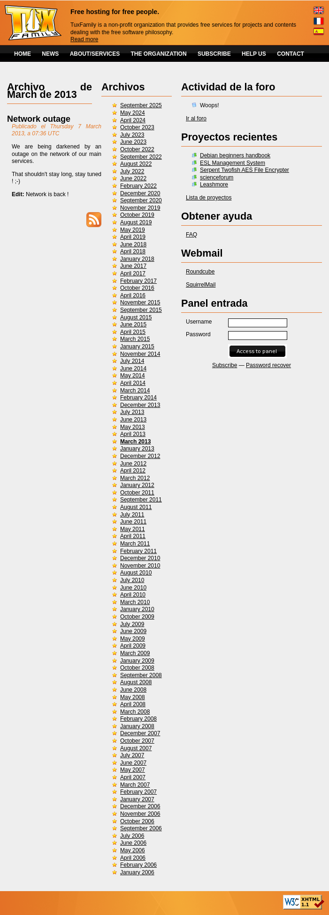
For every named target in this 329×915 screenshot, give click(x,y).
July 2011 (132, 514)
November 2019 (140, 208)
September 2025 (141, 105)
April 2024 (132, 120)
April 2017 (132, 273)
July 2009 (132, 624)
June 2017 (133, 266)
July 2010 (132, 580)
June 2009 (133, 631)
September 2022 (141, 157)
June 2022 (133, 178)
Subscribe (224, 365)
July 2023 (132, 135)
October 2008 (137, 667)
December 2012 (140, 456)
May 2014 (132, 375)
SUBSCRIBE (214, 54)
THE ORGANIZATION (159, 54)
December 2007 (140, 733)
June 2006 (133, 843)
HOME (22, 54)
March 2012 (135, 478)
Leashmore (214, 184)
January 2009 (137, 660)
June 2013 (133, 419)
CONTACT (290, 54)
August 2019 (136, 222)
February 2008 (138, 719)
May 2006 (132, 850)
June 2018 (133, 244)
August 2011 (136, 507)
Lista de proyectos (208, 197)
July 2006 (132, 836)
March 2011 (135, 543)
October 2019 (137, 215)
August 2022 (136, 164)
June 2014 (133, 368)
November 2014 (140, 354)
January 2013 (137, 448)
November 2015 (140, 302)
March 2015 (135, 339)
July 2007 (132, 755)
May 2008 (132, 697)
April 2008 (132, 704)
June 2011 (133, 521)
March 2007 (135, 785)
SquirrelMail (200, 284)
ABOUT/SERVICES (95, 54)
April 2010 (132, 594)
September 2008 (141, 675)
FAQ (191, 234)
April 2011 (132, 536)
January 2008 (137, 726)
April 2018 (132, 251)
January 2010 (137, 609)
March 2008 (135, 711)
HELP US (254, 54)
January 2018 (137, 259)
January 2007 (137, 799)
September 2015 (141, 310)
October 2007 (137, 741)
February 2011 (138, 551)
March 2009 (135, 653)
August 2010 (136, 572)
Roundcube (200, 271)
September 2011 (141, 499)
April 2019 (132, 237)
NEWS (50, 54)
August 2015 (136, 317)
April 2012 (132, 470)
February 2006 (138, 865)
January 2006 (137, 872)
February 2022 (138, 186)
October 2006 (137, 821)
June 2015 (133, 324)
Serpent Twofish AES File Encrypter (244, 170)
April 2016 (132, 295)
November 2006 (140, 814)
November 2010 (140, 565)
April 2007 (132, 777)
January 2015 (137, 346)
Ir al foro (196, 118)
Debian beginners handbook (235, 155)
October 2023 (137, 127)
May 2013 (132, 427)
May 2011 (132, 529)
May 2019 (132, 230)
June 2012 (133, 463)
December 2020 (140, 193)
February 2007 (138, 792)
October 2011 (137, 492)
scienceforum (216, 177)
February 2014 (138, 397)
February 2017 (138, 281)
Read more (84, 39)
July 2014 (132, 361)
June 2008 (133, 689)
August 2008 (136, 682)
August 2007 (136, 748)
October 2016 (137, 288)
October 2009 (137, 616)
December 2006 (140, 806)
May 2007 (132, 770)
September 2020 (141, 200)
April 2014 (132, 383)
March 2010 (135, 602)
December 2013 (140, 405)
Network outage (38, 119)
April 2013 (132, 434)
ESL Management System (232, 163)
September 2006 (141, 828)
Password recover (268, 365)
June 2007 (133, 763)
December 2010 (140, 558)
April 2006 (132, 858)
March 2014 (135, 390)
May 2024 (132, 113)
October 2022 (137, 149)
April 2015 (132, 332)
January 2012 (137, 485)
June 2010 (133, 587)
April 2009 (132, 645)
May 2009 (132, 638)
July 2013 (132, 412)
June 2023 (133, 142)
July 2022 (132, 171)
